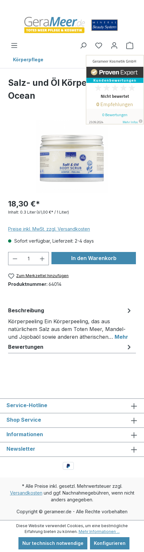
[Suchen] (83, 45)
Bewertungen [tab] (70, 346)
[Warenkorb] (130, 45)
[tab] (70, 322)
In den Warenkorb (93, 258)
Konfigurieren (110, 543)
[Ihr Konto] (114, 45)
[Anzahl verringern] (15, 258)
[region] (72, 156)
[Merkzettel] (98, 45)
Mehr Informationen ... (99, 531)
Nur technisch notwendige (52, 543)
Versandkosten (26, 493)
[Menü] (14, 45)
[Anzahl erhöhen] (42, 258)
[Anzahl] (28, 258)
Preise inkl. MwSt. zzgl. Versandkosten (49, 229)
